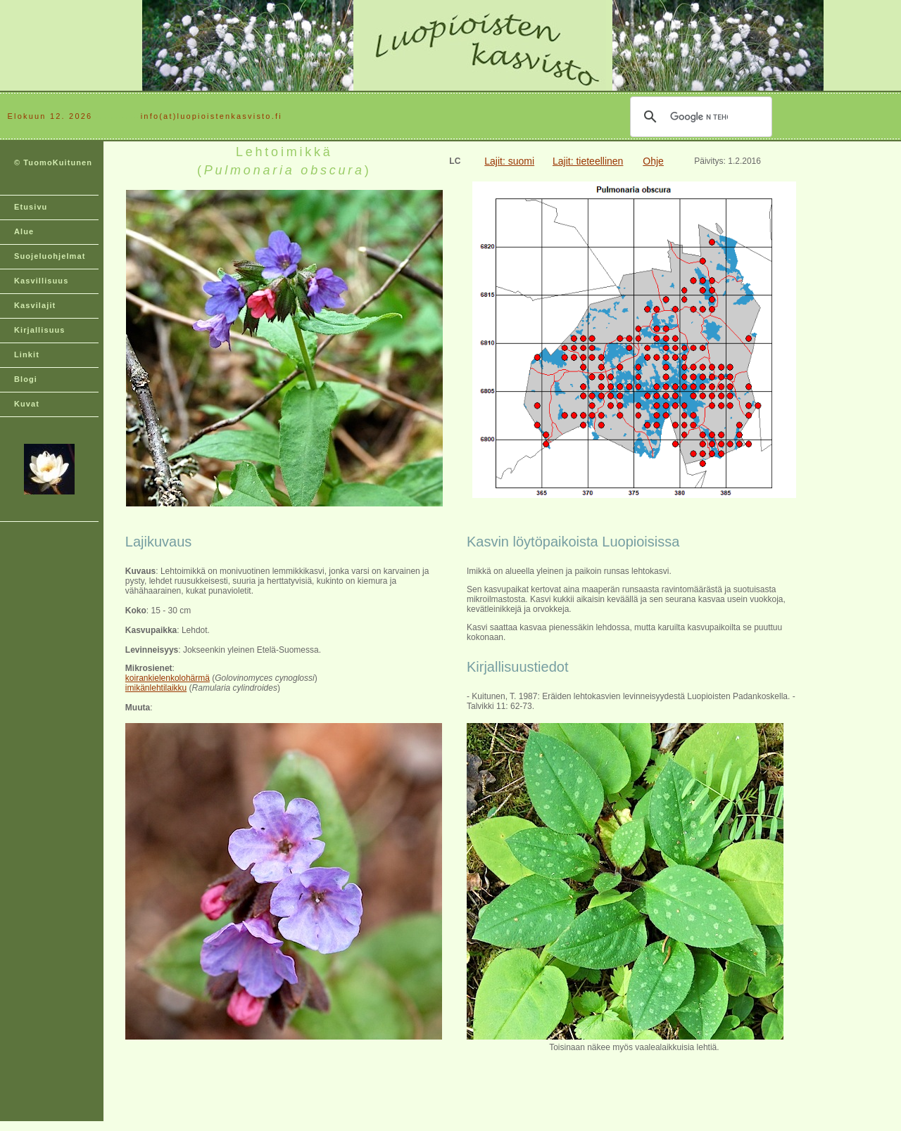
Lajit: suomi (509, 161)
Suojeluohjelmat (49, 256)
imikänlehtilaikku (156, 688)
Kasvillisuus (41, 280)
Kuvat (26, 404)
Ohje (653, 161)
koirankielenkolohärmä (167, 678)
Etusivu (30, 207)
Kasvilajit (35, 305)
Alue (24, 231)
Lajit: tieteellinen (588, 161)
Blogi (25, 379)
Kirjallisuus (39, 330)
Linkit (26, 354)
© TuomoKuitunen (53, 162)
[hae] (699, 116)
